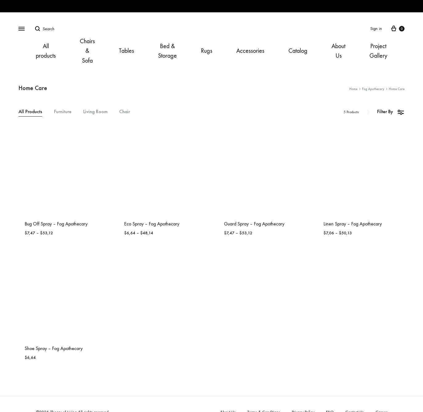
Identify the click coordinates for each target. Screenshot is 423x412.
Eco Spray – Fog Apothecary (151, 224)
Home (353, 89)
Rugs (206, 50)
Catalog (297, 50)
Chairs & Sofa (87, 51)
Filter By (391, 112)
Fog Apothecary (373, 89)
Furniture (62, 111)
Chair (124, 111)
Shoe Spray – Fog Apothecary (54, 348)
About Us (338, 51)
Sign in (376, 28)
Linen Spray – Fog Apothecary (352, 224)
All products (46, 51)
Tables (126, 50)
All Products (30, 111)
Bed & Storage (167, 51)
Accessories (250, 50)
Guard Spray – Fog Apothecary (254, 224)
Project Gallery (378, 51)
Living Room (95, 111)
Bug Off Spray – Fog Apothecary (56, 224)
